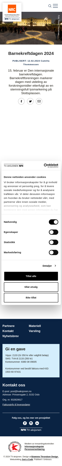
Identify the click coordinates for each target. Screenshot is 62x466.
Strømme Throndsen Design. (45, 457)
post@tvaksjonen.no (20, 391)
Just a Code (27, 459)
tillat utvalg (31, 286)
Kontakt (8, 331)
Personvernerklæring (35, 449)
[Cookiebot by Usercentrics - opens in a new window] (44, 165)
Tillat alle (31, 276)
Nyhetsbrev (10, 336)
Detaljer (47, 265)
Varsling (34, 331)
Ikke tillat (31, 297)
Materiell (35, 326)
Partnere (8, 326)
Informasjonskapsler (34, 446)
